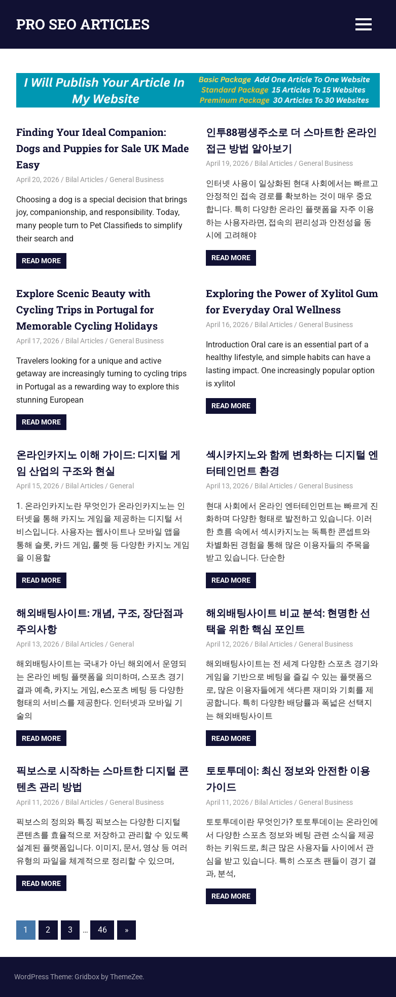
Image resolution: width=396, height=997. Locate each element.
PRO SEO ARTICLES (83, 24)
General (122, 486)
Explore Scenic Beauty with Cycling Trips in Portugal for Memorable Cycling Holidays (87, 309)
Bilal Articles (84, 179)
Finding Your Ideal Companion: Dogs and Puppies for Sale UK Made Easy (102, 148)
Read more (41, 261)
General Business (137, 179)
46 (102, 930)
